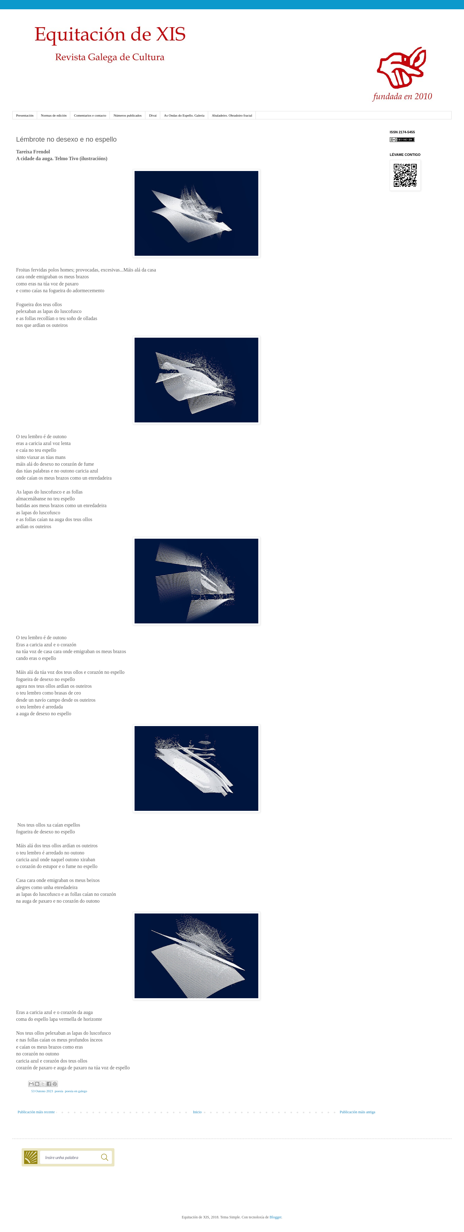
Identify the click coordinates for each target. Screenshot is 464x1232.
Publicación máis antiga (357, 1112)
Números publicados (128, 115)
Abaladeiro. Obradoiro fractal (232, 115)
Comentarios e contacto (90, 115)
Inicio (197, 1112)
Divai (153, 115)
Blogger (275, 1217)
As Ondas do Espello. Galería (184, 115)
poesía (59, 1091)
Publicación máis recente (36, 1112)
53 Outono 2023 (42, 1091)
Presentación (24, 115)
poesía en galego (76, 1091)
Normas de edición (54, 115)
